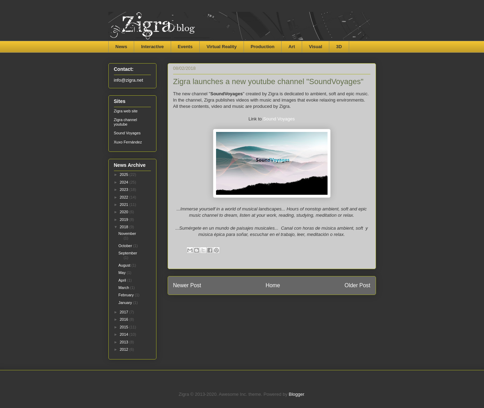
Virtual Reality (222, 46)
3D (339, 46)
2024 (125, 182)
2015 (125, 327)
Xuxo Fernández (128, 142)
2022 (125, 197)
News (121, 46)
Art (292, 46)
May (122, 272)
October (125, 246)
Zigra (126, 27)
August (124, 265)
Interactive (152, 46)
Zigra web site (126, 111)
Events (185, 46)
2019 (125, 219)
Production (263, 46)
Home (273, 285)
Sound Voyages (279, 118)
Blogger (296, 394)
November (127, 233)
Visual (315, 46)
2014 (125, 334)
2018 (125, 227)
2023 (125, 189)
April (122, 280)
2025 (125, 174)
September (127, 253)
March (124, 287)
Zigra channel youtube (125, 122)
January (125, 303)
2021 (125, 204)
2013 (125, 342)
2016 (125, 319)
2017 (125, 312)
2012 (125, 349)
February (126, 295)
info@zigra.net (128, 80)
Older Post (357, 285)
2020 (125, 212)
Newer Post (187, 285)
